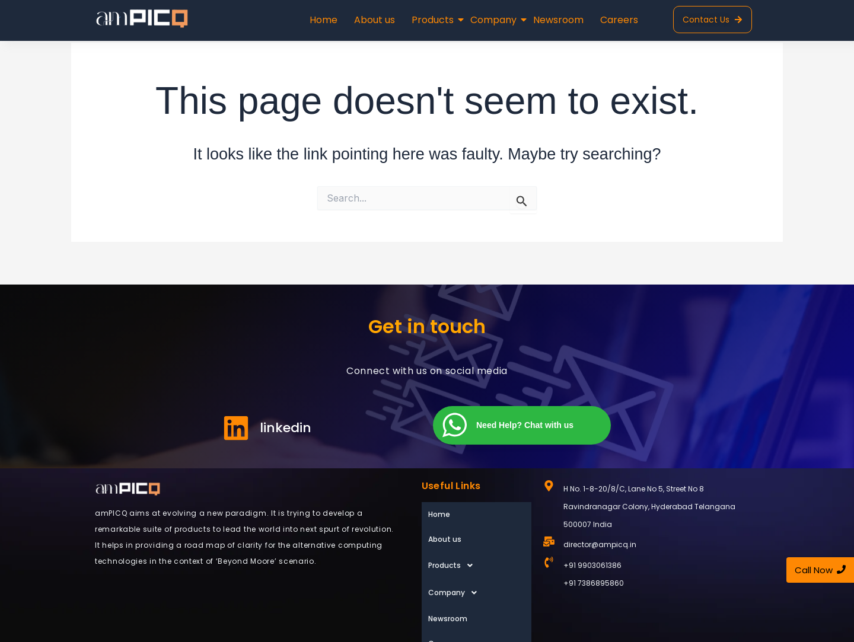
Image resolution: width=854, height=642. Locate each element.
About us (374, 20)
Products (434, 20)
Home (323, 20)
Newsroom (558, 20)
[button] (476, 539)
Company (494, 20)
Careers (619, 20)
